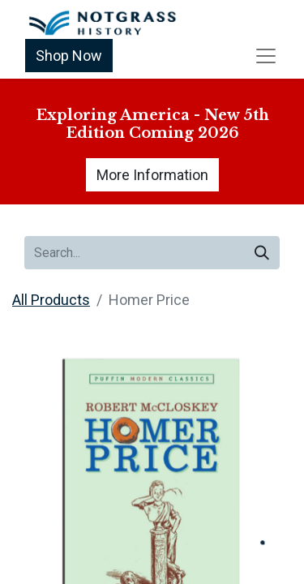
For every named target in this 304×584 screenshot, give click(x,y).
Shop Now (69, 55)
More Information (152, 174)
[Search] (262, 252)
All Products (51, 299)
